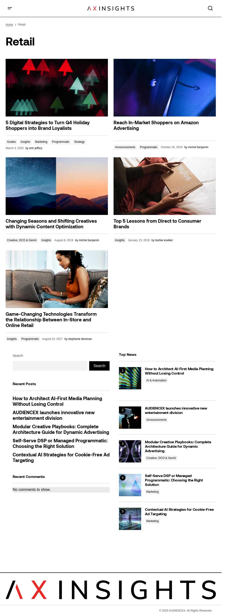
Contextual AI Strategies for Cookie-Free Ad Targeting (61, 458)
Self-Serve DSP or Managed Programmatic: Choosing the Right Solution (60, 444)
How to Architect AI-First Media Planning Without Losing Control (57, 402)
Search (18, 355)
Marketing (41, 141)
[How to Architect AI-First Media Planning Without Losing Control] (130, 378)
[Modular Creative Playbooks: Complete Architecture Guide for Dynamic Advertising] (130, 451)
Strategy (79, 141)
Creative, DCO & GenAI (22, 240)
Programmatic (61, 141)
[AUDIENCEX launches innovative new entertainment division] (130, 417)
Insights (25, 141)
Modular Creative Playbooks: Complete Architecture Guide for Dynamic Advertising (61, 430)
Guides (11, 141)
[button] (9, 8)
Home (9, 24)
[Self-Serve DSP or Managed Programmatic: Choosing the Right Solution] (130, 485)
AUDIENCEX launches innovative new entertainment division (54, 416)
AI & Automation (156, 380)
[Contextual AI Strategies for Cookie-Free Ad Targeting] (130, 519)
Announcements (125, 147)
